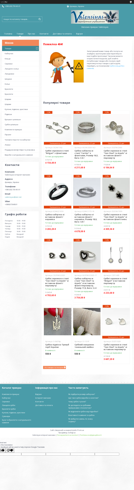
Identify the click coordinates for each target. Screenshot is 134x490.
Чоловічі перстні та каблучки (17, 140)
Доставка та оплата (62, 33)
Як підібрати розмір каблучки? (81, 394)
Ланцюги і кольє (12, 68)
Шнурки (8, 79)
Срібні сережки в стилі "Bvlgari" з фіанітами (57, 151)
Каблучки (9, 53)
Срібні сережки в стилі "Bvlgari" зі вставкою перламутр (115, 281)
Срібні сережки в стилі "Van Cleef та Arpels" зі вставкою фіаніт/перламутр (115, 154)
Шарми (8, 99)
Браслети (9, 89)
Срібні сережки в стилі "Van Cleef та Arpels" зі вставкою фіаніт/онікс (115, 217)
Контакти (44, 33)
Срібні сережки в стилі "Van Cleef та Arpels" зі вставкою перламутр (115, 347)
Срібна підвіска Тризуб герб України (57, 345)
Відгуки (79, 33)
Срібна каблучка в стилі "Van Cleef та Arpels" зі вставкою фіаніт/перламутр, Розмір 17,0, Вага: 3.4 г (86, 283)
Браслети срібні (9, 409)
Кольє (7, 84)
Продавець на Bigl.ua (67, 432)
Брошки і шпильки (13, 119)
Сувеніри (6, 416)
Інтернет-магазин (43, 398)
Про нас (31, 33)
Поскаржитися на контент (67, 435)
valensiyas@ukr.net (13, 197)
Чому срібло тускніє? (77, 401)
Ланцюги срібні (8, 405)
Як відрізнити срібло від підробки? (83, 411)
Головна (8, 33)
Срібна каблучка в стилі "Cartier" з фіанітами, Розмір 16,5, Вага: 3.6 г (86, 154)
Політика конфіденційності (91, 435)
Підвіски (8, 114)
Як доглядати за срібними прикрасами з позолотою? (79, 406)
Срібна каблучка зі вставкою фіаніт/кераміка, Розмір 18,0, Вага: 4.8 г (86, 218)
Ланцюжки (9, 74)
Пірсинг (8, 134)
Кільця (7, 58)
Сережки (8, 63)
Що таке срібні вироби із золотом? (83, 398)
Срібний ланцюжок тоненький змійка (84, 345)
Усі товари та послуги (53, 367)
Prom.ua (80, 430)
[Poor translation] (10, 450)
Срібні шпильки (11, 124)
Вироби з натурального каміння (19, 155)
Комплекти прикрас (13, 129)
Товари (20, 33)
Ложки (7, 145)
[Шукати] (39, 19)
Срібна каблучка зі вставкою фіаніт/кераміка (54, 217)
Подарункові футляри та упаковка (20, 150)
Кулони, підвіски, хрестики (16, 109)
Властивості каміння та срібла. (81, 415)
